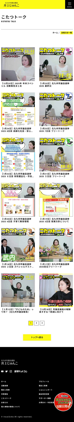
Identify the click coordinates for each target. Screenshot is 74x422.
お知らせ (4, 402)
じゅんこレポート (46, 390)
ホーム (55, 33)
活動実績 (4, 386)
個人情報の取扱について (10, 407)
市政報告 (4, 394)
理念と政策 (5, 390)
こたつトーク (6, 398)
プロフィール (44, 381)
